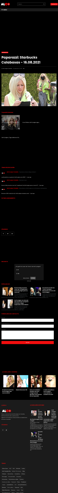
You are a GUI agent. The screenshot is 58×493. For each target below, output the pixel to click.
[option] (8, 368)
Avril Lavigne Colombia (7, 68)
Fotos (18, 466)
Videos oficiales (20, 477)
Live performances (22, 469)
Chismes (4, 458)
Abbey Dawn (5, 453)
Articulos (18, 453)
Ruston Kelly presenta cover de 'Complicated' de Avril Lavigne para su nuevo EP (19, 170)
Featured (13, 466)
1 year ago (29, 162)
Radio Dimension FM (21, 374)
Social (18, 475)
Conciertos (17, 458)
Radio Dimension (6, 475)
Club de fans (10, 458)
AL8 (14, 453)
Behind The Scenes (16, 456)
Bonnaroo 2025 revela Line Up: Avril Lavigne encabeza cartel (15, 178)
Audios (23, 453)
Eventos (22, 464)
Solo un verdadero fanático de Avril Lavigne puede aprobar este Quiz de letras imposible (36, 378)
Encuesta (19, 461)
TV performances (6, 477)
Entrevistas (4, 464)
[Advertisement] (13, 233)
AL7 (10, 453)
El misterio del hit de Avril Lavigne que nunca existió (8, 376)
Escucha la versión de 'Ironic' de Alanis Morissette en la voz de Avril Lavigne (48, 275)
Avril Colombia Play (6, 456)
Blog (24, 456)
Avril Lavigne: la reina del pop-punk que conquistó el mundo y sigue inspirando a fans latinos (21, 287)
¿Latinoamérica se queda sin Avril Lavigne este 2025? (13, 162)
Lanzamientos (10, 469)
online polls (29, 265)
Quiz (22, 472)
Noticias (4, 472)
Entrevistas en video (13, 464)
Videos (13, 477)
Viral (3, 480)
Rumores (13, 475)
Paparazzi (5, 52)
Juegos (3, 469)
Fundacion (23, 466)
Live (15, 469)
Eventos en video (6, 466)
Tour (22, 475)
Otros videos (10, 472)
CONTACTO (54, 4)
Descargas (4, 461)
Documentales (11, 461)
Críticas (23, 458)
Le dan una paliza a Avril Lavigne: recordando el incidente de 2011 (49, 377)
